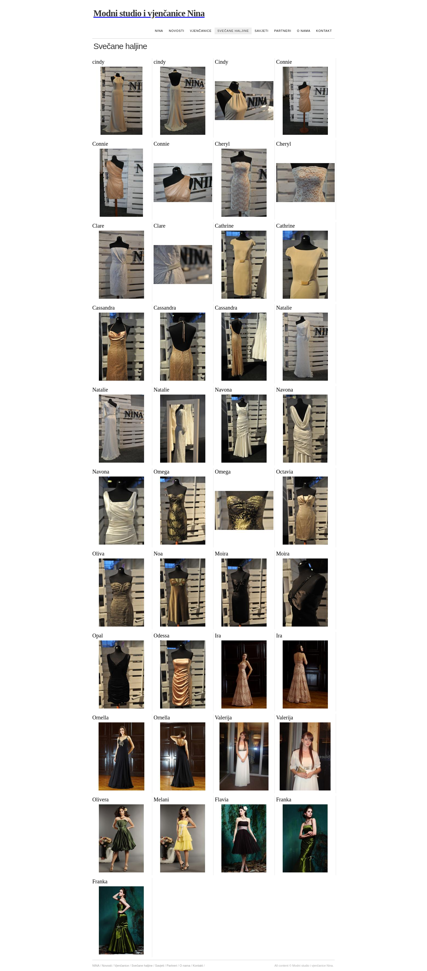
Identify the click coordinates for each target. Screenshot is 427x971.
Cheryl (222, 144)
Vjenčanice (201, 30)
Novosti (176, 30)
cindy (98, 62)
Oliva (98, 554)
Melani (161, 799)
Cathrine (224, 226)
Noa (158, 554)
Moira (221, 554)
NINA (159, 30)
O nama (303, 30)
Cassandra (103, 308)
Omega (161, 472)
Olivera (100, 799)
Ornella (100, 717)
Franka (283, 799)
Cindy (221, 62)
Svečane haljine (233, 30)
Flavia (221, 799)
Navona (223, 390)
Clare (98, 226)
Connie (284, 62)
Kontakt (324, 30)
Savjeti (262, 30)
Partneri (282, 30)
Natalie (284, 308)
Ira (218, 636)
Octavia (284, 472)
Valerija (223, 717)
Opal (97, 636)
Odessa (161, 636)
